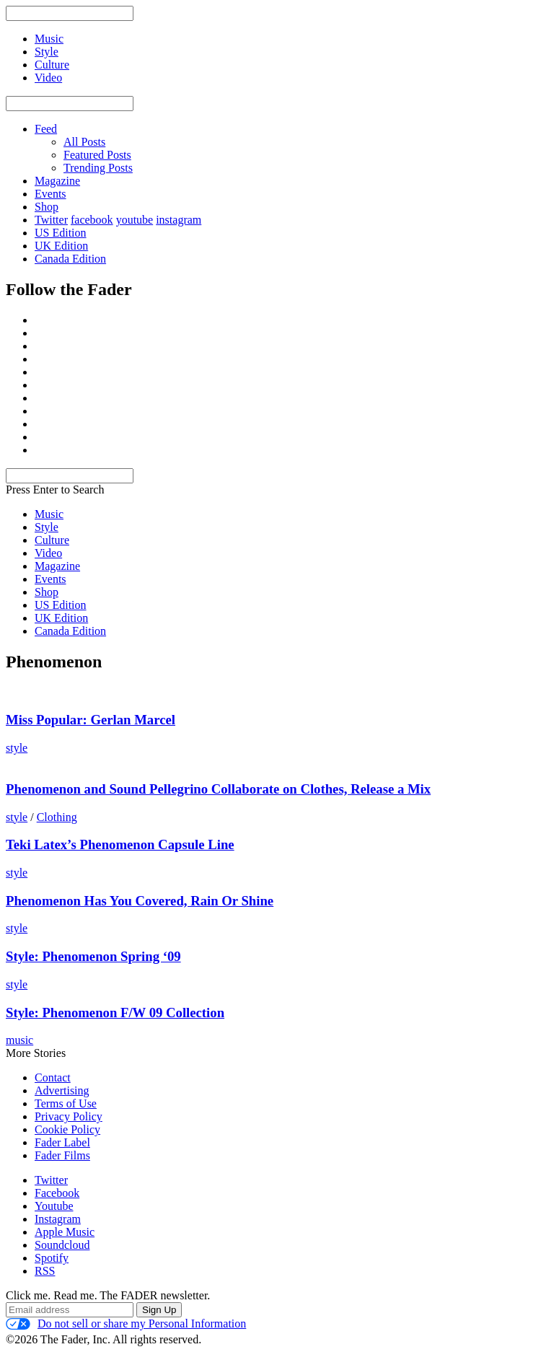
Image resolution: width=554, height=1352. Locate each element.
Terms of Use (66, 1103)
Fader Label (62, 1142)
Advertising (62, 1090)
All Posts (84, 142)
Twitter (51, 220)
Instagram (58, 1219)
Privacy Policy (68, 1116)
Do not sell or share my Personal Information (126, 1323)
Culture (52, 540)
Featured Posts (97, 155)
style (16, 748)
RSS (45, 1271)
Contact (53, 1077)
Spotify (52, 1258)
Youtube (54, 1206)
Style (46, 527)
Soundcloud (62, 1245)
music (19, 1040)
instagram (178, 220)
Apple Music (64, 1232)
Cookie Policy (67, 1129)
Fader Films (62, 1155)
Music (49, 514)
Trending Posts (98, 168)
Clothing (57, 817)
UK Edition (61, 246)
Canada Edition (70, 259)
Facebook (57, 1193)
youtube (135, 220)
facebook (92, 220)
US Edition (61, 233)
